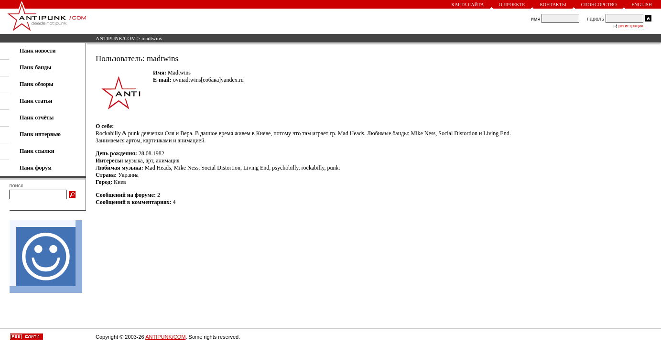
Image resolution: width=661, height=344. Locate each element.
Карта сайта (467, 4)
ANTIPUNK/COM (116, 38)
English (641, 4)
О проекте (512, 4)
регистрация (630, 25)
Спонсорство (599, 4)
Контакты (553, 4)
